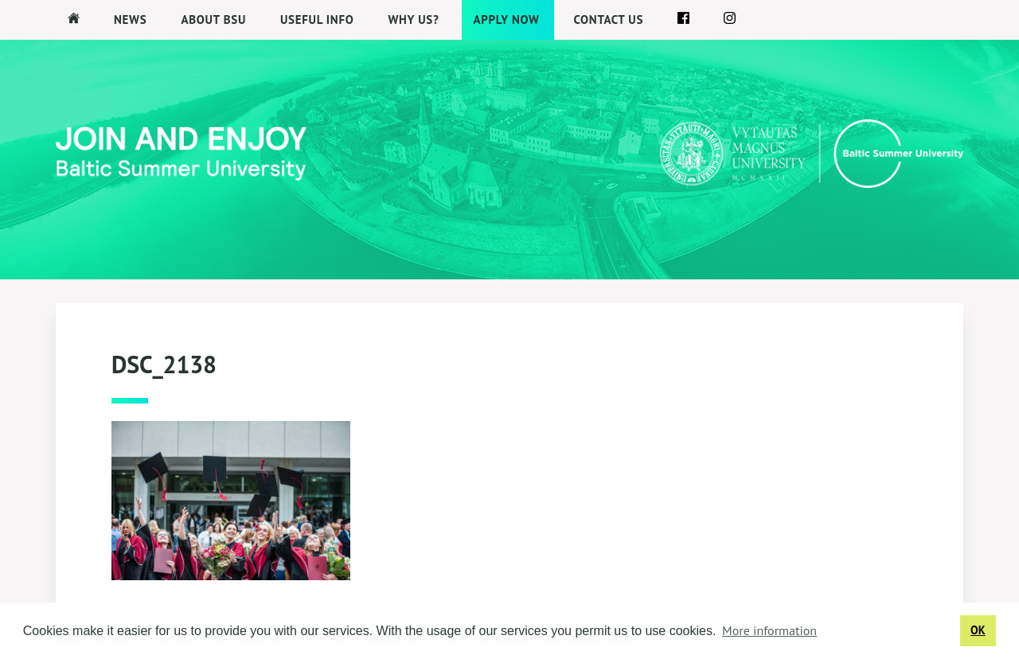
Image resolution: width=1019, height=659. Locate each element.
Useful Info (316, 19)
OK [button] (978, 630)
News (130, 19)
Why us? (413, 19)
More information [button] (769, 630)
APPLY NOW (507, 19)
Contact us (609, 19)
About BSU (213, 19)
